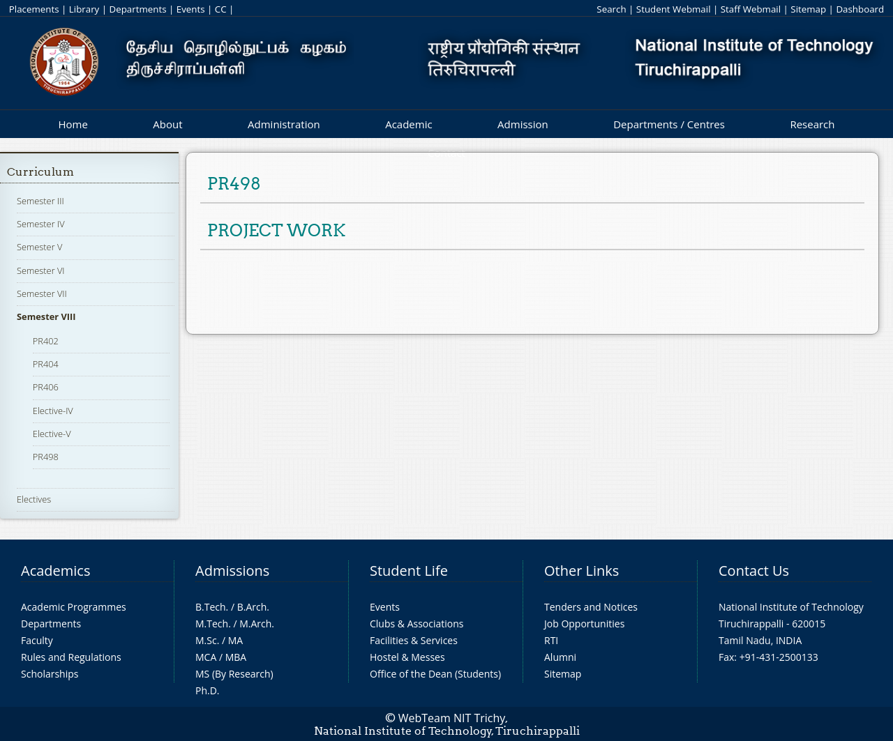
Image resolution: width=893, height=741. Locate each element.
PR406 (46, 387)
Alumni (560, 657)
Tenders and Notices (591, 606)
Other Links (581, 570)
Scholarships (49, 673)
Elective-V (52, 433)
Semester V (39, 246)
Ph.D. (207, 690)
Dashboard (860, 9)
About (167, 124)
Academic (408, 124)
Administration (284, 124)
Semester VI (41, 270)
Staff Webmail (751, 9)
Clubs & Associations (417, 623)
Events (191, 9)
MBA (236, 657)
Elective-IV (53, 410)
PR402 (46, 341)
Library (84, 9)
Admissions (232, 570)
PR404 (46, 364)
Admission (522, 124)
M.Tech (211, 623)
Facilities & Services (414, 640)
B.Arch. (253, 606)
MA (235, 640)
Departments (138, 9)
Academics (55, 570)
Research (812, 124)
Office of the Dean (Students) (435, 673)
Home (72, 124)
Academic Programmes (73, 606)
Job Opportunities (584, 623)
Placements (34, 9)
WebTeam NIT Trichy (452, 718)
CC (221, 9)
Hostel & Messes (407, 657)
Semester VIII (46, 316)
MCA (205, 657)
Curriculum (40, 171)
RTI (551, 640)
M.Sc (206, 640)
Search (611, 9)
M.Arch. (256, 623)
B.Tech (210, 606)
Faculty (37, 640)
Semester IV (41, 223)
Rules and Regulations (71, 657)
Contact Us (754, 570)
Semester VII (42, 293)
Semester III (40, 200)
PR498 (46, 456)
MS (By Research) (234, 673)
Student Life (409, 570)
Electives (34, 499)
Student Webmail (673, 9)
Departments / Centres (669, 124)
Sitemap (808, 9)
